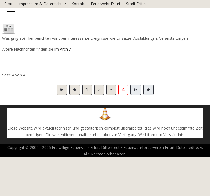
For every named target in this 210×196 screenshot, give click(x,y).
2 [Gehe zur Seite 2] (99, 90)
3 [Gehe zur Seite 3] (111, 90)
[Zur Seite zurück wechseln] (74, 90)
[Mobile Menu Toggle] (11, 14)
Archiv (65, 49)
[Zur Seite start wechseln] (62, 90)
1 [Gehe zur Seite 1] (87, 90)
